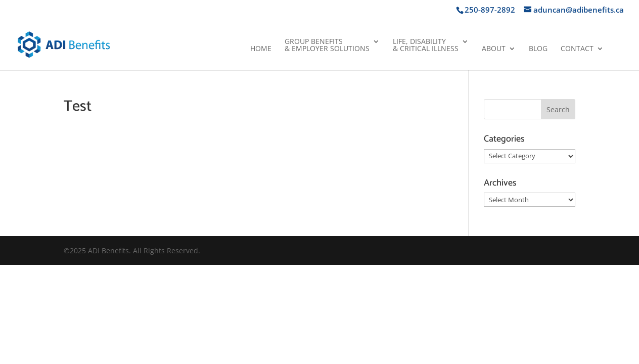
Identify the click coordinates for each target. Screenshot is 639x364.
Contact (577, 49)
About (494, 49)
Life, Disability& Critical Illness (426, 45)
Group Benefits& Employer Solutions (327, 45)
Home (260, 49)
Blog (538, 49)
